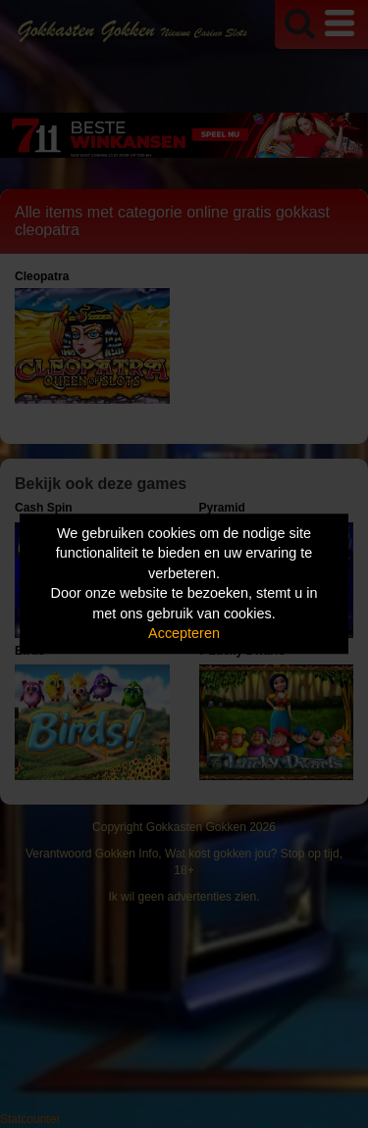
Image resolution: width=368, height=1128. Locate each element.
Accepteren (184, 634)
